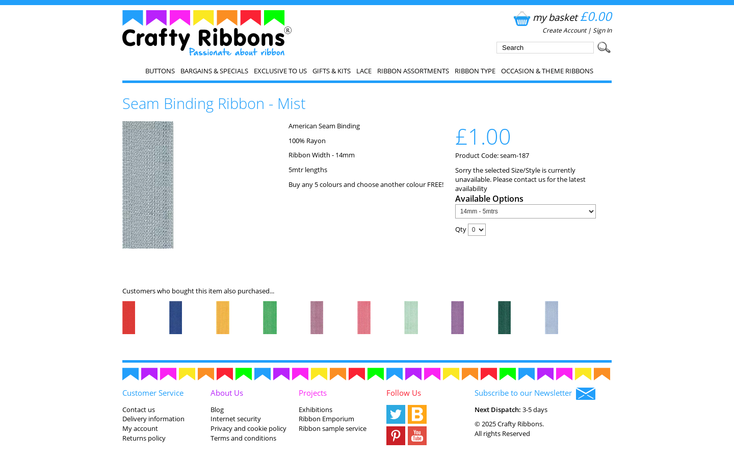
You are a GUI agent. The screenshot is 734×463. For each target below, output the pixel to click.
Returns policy (144, 438)
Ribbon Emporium (326, 418)
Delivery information (153, 418)
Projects (313, 393)
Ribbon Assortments (413, 70)
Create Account (564, 30)
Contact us (138, 409)
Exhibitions (315, 409)
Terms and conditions (243, 438)
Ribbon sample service (332, 428)
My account (140, 428)
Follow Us (403, 393)
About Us (227, 393)
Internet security (236, 418)
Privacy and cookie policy (248, 428)
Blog (217, 409)
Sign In (602, 30)
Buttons (160, 70)
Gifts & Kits (331, 70)
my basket (561, 17)
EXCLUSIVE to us (280, 70)
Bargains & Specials (214, 70)
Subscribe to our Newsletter (535, 394)
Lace (364, 70)
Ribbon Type (475, 70)
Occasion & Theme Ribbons (547, 70)
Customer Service (153, 393)
